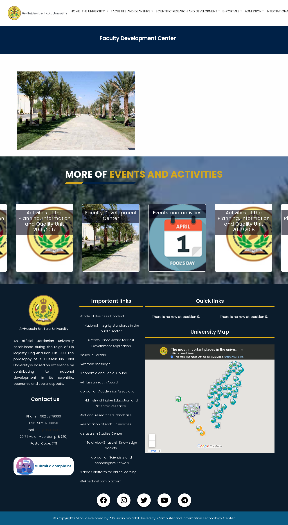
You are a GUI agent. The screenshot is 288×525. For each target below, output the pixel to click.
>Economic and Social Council (103, 373)
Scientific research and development (186, 11)
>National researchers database (105, 415)
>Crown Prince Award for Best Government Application (111, 343)
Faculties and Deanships (131, 11)
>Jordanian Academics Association (108, 391)
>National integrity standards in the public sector (111, 328)
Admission (253, 11)
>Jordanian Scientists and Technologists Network (111, 460)
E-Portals (231, 11)
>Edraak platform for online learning (108, 472)
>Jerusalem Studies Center (100, 433)
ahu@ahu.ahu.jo (48, 430)
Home (75, 11)
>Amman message (94, 364)
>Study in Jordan (92, 355)
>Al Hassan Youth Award (98, 382)
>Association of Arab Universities (105, 424)
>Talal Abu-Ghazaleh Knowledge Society (111, 445)
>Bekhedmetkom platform (100, 481)
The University (94, 11)
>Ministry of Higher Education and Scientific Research (111, 403)
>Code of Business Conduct (101, 316)
